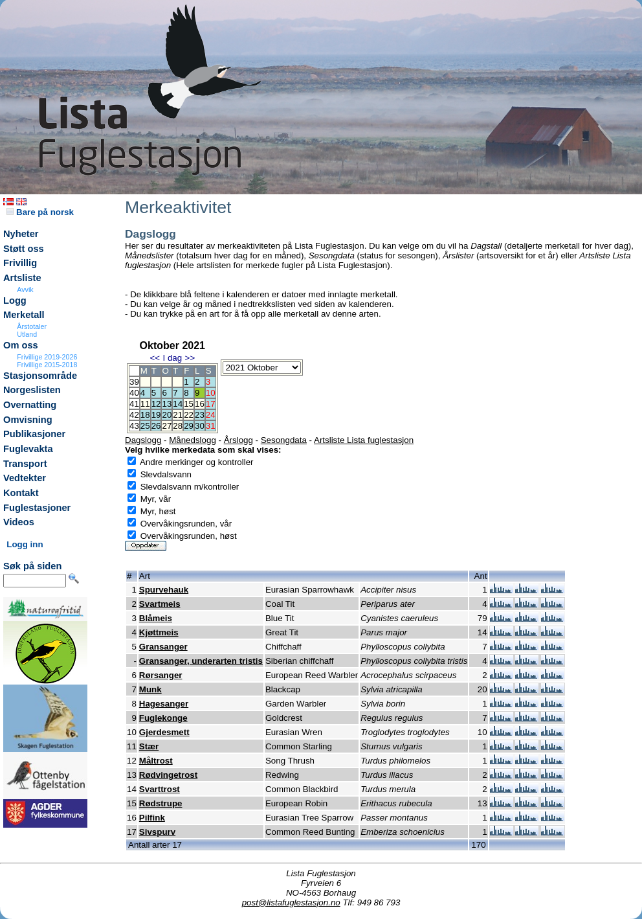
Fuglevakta (28, 449)
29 (189, 426)
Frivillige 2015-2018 (47, 365)
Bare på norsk (40, 212)
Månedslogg (192, 440)
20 (167, 415)
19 (156, 415)
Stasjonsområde (40, 375)
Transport (25, 464)
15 (189, 404)
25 (145, 426)
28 (178, 426)
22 (189, 415)
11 (145, 404)
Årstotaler (32, 326)
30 (200, 426)
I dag (172, 358)
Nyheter (21, 234)
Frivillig (20, 263)
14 (178, 404)
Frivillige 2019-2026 (47, 357)
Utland (27, 334)
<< (154, 358)
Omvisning (27, 419)
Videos (18, 522)
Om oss (20, 345)
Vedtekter (24, 478)
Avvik (25, 289)
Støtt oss (23, 249)
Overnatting (29, 405)
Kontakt (21, 493)
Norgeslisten (32, 390)
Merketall (24, 315)
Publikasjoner (34, 434)
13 (167, 404)
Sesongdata (284, 440)
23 (200, 415)
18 (145, 415)
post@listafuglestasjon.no (291, 902)
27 (167, 426)
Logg (15, 300)
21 (178, 415)
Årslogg (238, 440)
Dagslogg (143, 440)
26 (156, 426)
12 (156, 404)
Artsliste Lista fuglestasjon (364, 440)
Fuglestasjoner (37, 508)
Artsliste (22, 278)
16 (200, 404)
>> (190, 358)
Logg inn (24, 544)
